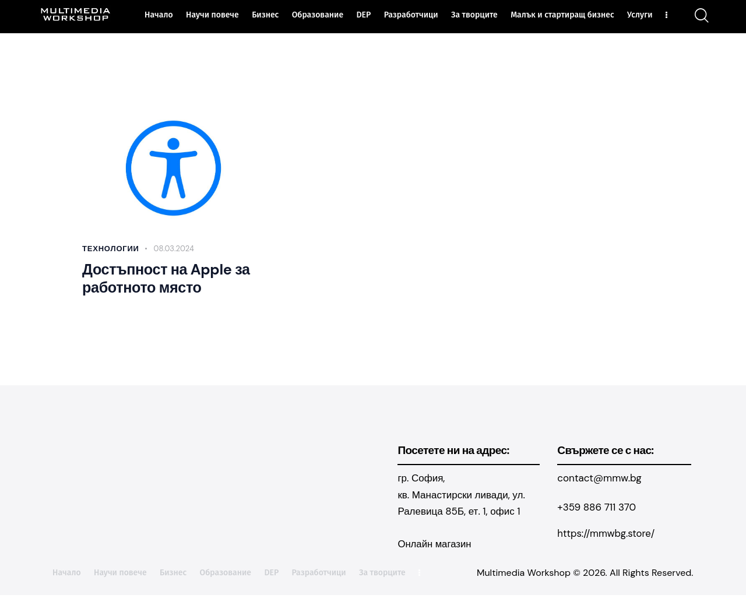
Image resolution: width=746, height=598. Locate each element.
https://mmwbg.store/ (606, 536)
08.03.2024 (174, 249)
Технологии (110, 249)
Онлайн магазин (434, 547)
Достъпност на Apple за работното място (165, 281)
